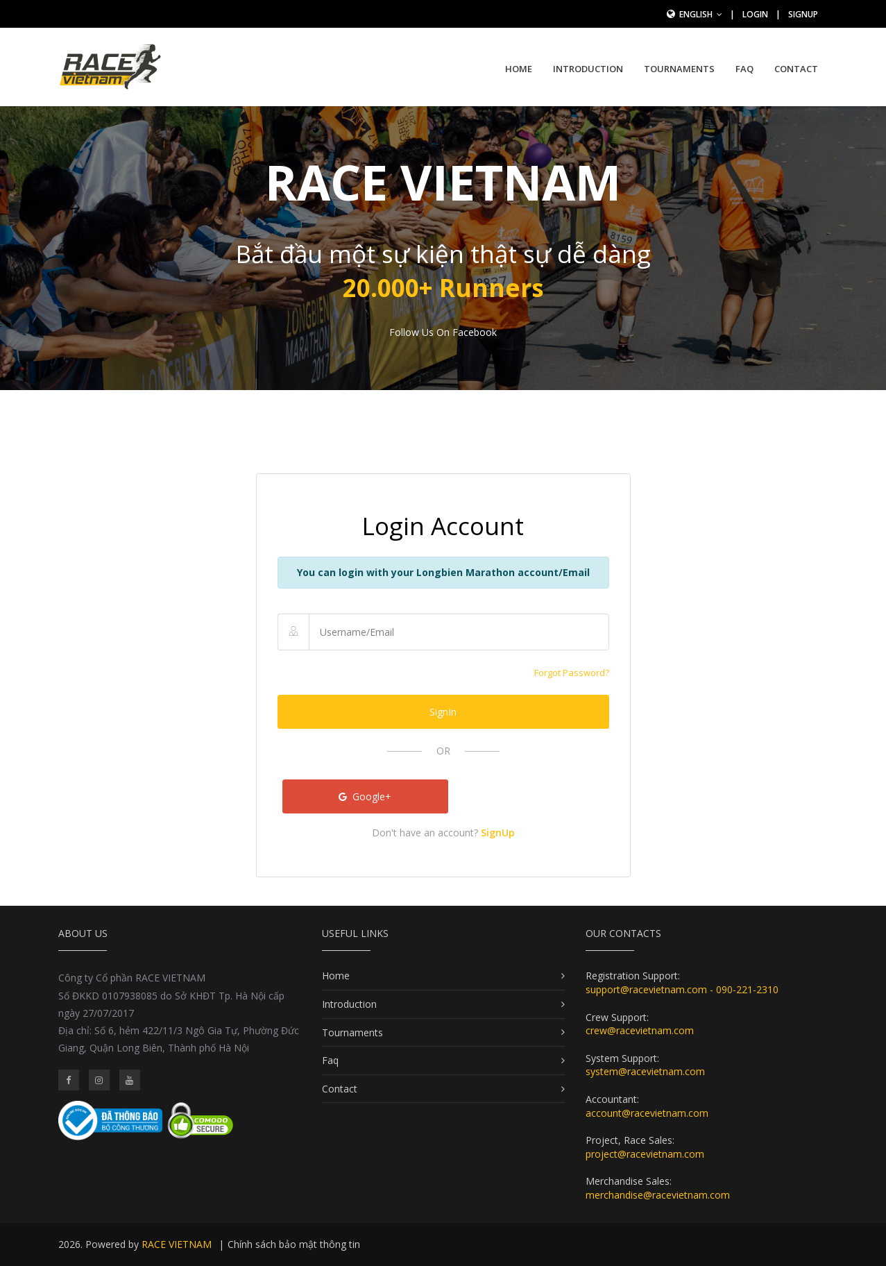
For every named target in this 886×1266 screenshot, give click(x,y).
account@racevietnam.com (647, 1113)
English (700, 14)
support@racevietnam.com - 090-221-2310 (682, 989)
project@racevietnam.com (645, 1153)
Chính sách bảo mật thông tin (294, 1244)
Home (518, 68)
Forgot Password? (571, 672)
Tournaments (679, 68)
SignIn (443, 711)
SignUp (803, 14)
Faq (744, 68)
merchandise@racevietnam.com (658, 1194)
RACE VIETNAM (177, 1244)
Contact (796, 68)
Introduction (588, 68)
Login (755, 14)
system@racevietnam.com (645, 1071)
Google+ (365, 796)
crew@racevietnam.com (640, 1030)
